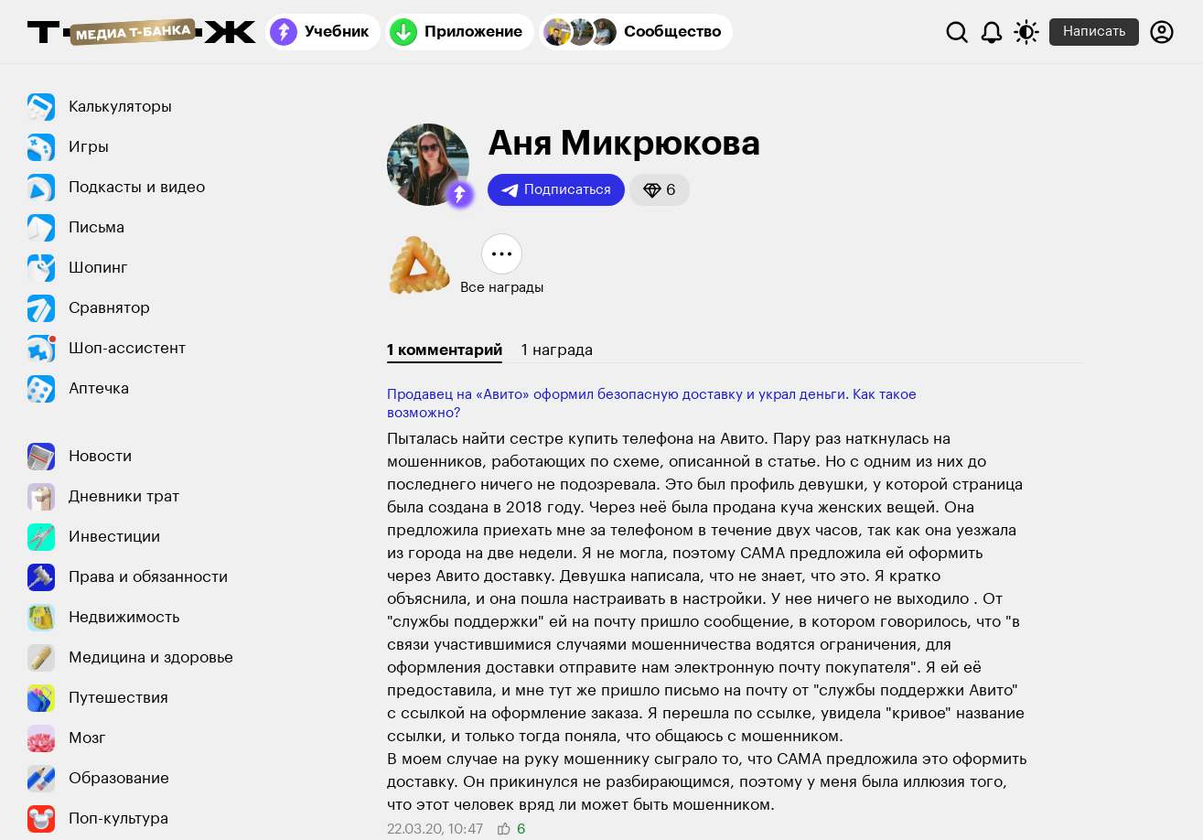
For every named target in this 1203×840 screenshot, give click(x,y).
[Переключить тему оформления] (1026, 32)
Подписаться (556, 190)
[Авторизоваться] (1162, 32)
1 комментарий (444, 350)
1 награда (557, 350)
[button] (460, 195)
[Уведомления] (991, 32)
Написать (1094, 31)
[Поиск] (957, 32)
